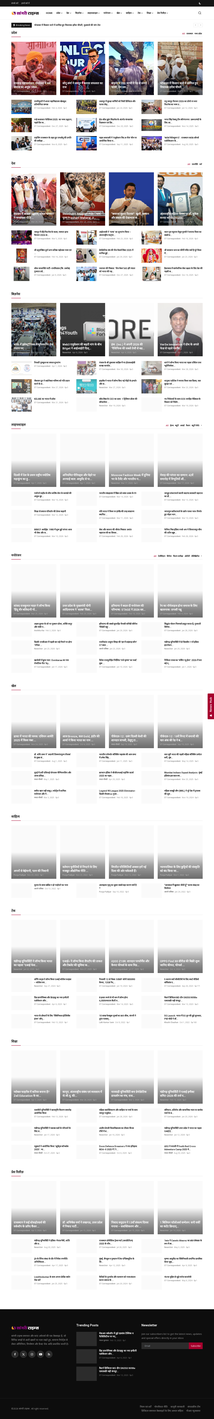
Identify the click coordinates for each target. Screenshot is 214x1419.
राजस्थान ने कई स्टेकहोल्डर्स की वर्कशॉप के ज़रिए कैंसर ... (30, 1224)
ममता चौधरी (115, 744)
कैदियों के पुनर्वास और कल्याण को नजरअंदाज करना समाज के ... (117, 1278)
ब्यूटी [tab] (177, 425)
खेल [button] (119, 13)
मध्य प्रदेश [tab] (198, 33)
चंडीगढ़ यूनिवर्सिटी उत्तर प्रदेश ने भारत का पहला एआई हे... (183, 1130)
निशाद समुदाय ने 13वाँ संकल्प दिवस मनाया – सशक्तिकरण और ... (129, 1224)
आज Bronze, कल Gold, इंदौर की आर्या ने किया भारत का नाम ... (81, 738)
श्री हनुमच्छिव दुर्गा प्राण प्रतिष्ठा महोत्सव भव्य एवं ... (52, 252)
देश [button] (68, 13)
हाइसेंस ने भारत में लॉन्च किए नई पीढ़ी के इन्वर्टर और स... (118, 382)
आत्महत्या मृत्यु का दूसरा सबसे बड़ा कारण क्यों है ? (117, 886)
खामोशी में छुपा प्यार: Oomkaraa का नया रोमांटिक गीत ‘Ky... (51, 662)
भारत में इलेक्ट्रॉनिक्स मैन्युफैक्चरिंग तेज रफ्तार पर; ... (33, 346)
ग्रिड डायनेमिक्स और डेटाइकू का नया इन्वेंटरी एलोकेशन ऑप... (51, 999)
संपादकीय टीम (194, 1406)
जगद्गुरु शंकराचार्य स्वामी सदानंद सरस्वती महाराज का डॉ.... (183, 495)
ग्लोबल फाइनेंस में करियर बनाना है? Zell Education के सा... (31, 1093)
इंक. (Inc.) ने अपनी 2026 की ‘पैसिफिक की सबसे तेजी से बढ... (128, 346)
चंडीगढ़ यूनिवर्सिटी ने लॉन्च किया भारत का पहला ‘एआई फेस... (33, 963)
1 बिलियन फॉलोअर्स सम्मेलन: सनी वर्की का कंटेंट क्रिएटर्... (180, 1224)
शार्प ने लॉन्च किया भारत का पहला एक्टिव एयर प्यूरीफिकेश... (182, 364)
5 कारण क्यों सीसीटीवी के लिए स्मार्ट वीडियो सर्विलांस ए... (181, 981)
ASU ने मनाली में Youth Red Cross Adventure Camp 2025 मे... (180, 1148)
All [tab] (183, 33)
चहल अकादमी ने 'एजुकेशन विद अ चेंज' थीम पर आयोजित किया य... (118, 139)
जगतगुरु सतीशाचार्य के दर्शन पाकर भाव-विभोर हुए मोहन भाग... (183, 513)
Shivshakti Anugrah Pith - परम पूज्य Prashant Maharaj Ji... (81, 215)
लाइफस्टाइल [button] (93, 13)
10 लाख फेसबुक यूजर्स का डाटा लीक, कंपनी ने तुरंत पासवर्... (117, 1017)
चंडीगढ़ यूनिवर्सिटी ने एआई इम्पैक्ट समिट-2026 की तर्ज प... (177, 1093)
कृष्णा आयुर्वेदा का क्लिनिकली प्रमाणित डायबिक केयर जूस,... (183, 1260)
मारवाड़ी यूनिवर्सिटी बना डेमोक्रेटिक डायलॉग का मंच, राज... (128, 1093)
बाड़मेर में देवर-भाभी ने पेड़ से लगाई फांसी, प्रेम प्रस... (129, 85)
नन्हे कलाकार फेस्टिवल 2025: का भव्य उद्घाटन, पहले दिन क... (53, 121)
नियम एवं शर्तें (145, 1406)
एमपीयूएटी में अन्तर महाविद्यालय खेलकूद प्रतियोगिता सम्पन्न (50, 103)
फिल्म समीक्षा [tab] (178, 556)
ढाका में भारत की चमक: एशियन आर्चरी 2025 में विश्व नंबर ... (33, 738)
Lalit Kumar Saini (106, 1022)
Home (49, 12)
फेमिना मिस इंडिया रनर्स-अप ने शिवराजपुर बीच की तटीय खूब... (183, 531)
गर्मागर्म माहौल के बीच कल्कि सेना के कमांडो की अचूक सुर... (52, 495)
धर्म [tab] (200, 164)
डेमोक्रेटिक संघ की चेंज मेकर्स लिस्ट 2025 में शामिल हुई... (116, 252)
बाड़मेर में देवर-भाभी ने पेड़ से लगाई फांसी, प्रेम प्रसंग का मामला (59, 25)
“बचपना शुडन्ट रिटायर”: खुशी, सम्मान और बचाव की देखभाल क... (130, 215)
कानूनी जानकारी (178, 1406)
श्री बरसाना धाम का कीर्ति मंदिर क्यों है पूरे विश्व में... (182, 252)
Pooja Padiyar (20, 875)
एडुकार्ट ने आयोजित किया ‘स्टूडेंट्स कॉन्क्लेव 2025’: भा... (51, 1148)
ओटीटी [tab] (187, 556)
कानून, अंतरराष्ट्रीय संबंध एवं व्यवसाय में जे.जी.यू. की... (82, 1093)
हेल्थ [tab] (172, 425)
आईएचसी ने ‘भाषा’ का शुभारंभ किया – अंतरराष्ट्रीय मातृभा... (115, 233)
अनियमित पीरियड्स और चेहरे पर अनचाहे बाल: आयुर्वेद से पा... (79, 477)
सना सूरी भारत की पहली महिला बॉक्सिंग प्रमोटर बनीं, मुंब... (183, 756)
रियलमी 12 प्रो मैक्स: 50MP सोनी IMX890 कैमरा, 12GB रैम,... (117, 981)
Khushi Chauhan (171, 1022)
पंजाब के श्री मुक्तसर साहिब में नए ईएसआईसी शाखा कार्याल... (117, 364)
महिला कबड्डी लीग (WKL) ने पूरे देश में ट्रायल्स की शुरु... (182, 792)
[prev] (196, 25)
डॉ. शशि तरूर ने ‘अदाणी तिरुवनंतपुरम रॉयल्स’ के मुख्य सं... (52, 756)
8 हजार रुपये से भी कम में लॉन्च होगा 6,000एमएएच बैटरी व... (113, 999)
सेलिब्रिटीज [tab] (195, 556)
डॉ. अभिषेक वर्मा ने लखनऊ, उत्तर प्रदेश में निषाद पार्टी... (82, 1224)
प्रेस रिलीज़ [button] (162, 13)
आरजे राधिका (103, 648)
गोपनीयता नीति (161, 1406)
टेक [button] (140, 13)
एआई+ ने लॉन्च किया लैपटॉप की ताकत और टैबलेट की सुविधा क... (82, 963)
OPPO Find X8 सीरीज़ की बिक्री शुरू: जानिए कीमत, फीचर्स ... (180, 963)
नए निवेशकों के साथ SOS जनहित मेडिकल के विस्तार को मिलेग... (182, 400)
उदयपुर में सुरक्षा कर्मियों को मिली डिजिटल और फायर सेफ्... (117, 103)
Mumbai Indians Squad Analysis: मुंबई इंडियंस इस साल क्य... (183, 774)
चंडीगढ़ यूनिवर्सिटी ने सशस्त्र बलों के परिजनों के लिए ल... (52, 1130)
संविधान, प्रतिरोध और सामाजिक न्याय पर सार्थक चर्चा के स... (183, 1111)
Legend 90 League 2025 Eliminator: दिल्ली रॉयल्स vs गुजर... (117, 792)
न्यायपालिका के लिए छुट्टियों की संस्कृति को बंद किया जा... (180, 869)
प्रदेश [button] (59, 13)
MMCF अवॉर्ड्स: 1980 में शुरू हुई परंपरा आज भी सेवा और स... (53, 531)
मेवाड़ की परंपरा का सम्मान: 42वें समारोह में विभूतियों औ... (176, 477)
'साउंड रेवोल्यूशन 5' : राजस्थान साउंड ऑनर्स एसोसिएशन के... (181, 139)
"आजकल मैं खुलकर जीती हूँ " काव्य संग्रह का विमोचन (181, 886)
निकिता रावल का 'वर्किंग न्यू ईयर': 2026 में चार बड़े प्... (183, 662)
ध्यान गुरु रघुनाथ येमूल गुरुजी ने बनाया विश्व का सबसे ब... (182, 233)
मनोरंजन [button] (108, 13)
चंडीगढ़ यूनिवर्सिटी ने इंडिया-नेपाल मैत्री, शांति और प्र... (52, 1242)
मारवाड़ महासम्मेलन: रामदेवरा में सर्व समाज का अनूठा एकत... (32, 85)
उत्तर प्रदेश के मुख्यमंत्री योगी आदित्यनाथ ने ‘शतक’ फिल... (77, 607)
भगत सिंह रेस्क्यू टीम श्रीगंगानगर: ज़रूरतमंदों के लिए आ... (182, 121)
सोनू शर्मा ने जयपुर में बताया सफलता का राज (82, 85)
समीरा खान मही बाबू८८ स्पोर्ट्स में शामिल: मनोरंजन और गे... (50, 792)
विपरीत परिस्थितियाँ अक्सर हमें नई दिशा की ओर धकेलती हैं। (128, 869)
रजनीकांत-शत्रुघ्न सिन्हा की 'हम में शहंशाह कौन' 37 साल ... (118, 643)
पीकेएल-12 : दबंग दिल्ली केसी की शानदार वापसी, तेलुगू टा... (128, 738)
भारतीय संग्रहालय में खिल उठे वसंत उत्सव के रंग (117, 493)
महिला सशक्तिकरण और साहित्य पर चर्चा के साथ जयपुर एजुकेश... (118, 1111)
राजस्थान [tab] (189, 33)
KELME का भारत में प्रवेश (44, 399)
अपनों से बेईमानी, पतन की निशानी (31, 871)
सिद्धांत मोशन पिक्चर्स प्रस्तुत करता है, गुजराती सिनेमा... (182, 625)
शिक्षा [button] (150, 13)
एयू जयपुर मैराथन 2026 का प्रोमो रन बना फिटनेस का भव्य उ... (180, 103)
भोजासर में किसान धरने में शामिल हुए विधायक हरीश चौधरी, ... (179, 85)
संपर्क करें (14, 3)
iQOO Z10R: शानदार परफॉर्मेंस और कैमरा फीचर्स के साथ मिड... (130, 963)
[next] (201, 25)
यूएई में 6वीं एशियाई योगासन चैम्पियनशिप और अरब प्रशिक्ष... (52, 774)
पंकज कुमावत (104, 1340)
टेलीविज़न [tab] (161, 556)
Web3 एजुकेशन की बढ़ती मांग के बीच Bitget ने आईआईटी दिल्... (81, 346)
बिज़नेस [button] (79, 13)
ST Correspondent (22, 91)
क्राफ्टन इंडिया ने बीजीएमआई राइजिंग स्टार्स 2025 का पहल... (116, 774)
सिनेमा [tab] (169, 556)
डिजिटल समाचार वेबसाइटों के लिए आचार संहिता (162, 1410)
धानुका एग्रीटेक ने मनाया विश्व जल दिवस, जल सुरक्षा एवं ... (182, 382)
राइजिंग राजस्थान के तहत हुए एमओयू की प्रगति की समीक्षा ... (52, 139)
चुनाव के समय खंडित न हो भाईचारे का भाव (51, 885)
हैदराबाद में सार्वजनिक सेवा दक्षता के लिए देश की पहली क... (183, 270)
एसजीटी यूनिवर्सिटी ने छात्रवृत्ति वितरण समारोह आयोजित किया (52, 1111)
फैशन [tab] (188, 425)
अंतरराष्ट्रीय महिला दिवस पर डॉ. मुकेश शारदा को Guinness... (179, 215)
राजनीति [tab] (195, 164)
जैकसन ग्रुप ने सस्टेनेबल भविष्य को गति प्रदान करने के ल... (52, 382)
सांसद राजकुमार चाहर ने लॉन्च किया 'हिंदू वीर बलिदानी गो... (32, 607)
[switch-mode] (200, 3)
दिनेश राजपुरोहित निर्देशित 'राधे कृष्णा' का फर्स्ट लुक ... (117, 662)
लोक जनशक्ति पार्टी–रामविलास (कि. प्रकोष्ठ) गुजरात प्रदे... (52, 270)
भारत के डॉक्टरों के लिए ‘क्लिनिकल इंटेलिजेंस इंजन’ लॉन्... (52, 1017)
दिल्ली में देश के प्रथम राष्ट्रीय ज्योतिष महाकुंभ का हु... (32, 477)
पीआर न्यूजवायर (193, 1410)
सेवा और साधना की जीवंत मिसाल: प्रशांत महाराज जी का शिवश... (115, 531)
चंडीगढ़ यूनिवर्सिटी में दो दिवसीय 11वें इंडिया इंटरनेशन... (181, 643)
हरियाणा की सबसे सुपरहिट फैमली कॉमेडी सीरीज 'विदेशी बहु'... (118, 625)
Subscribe (196, 1345)
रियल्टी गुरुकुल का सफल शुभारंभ (47, 362)
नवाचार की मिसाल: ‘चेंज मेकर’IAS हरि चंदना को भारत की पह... (117, 270)
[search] (200, 13)
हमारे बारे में (25, 3)
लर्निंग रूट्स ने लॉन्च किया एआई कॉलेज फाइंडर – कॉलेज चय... (52, 981)
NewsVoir (115, 221)
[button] (201, 425)
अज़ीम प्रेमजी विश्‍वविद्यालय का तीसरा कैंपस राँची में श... (116, 1130)
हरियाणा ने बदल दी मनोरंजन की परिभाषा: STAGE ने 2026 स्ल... (128, 607)
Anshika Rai (39, 630)
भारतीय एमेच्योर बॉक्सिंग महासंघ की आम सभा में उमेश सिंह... (117, 756)
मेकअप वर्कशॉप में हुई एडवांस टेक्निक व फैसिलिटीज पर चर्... (116, 1335)
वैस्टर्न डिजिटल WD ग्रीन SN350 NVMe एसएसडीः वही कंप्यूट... (180, 999)
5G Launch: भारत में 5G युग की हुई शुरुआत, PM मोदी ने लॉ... (183, 1017)
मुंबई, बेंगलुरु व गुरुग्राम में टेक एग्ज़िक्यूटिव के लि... (116, 1260)
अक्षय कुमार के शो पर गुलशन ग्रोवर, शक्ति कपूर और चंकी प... (53, 625)
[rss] (49, 1354)
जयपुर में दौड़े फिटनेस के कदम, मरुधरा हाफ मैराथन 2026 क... (51, 233)
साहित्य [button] (130, 13)
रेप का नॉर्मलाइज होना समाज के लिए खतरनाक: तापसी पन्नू (178, 607)
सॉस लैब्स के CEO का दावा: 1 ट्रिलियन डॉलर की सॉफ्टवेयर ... (118, 400)
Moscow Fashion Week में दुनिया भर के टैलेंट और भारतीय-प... (130, 477)
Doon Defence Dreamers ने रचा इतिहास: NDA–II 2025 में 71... (118, 1148)
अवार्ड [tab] (182, 425)
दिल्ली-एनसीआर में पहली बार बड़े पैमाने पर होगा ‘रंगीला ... (53, 643)
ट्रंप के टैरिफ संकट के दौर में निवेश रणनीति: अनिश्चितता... (51, 1260)
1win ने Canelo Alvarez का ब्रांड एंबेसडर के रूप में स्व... (183, 1242)
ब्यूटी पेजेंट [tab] (195, 425)
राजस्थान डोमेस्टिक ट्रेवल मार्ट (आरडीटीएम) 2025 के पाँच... (116, 1242)
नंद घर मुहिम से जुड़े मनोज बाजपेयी (177, 1277)
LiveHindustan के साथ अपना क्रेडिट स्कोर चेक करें (52, 1278)
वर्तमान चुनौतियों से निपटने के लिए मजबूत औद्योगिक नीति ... (79, 869)
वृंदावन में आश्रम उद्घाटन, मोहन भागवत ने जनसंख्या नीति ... (34, 215)
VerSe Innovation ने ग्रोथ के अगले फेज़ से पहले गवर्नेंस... (179, 346)
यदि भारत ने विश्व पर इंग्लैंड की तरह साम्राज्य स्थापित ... (116, 513)
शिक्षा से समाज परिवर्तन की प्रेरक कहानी (50, 511)
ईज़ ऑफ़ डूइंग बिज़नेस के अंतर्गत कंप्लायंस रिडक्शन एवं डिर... (115, 121)
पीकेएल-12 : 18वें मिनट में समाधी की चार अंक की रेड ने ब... (179, 738)
